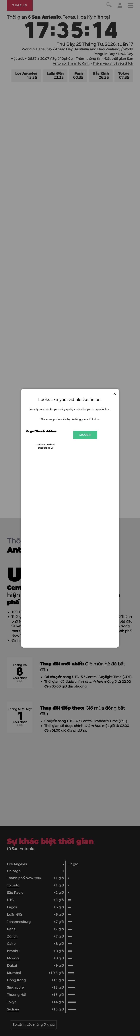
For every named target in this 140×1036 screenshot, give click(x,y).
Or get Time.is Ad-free (41, 431)
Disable (85, 434)
